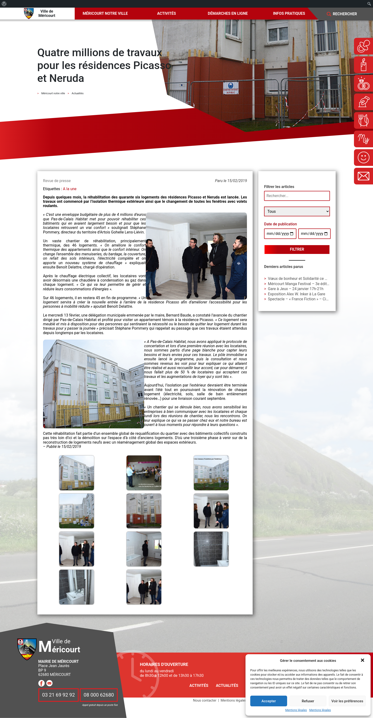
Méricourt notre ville (105, 13)
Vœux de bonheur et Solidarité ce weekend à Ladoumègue (317, 278)
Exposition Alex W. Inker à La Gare (296, 294)
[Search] (348, 14)
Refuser (308, 701)
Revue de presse (57, 180)
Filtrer (297, 249)
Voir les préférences (347, 701)
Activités (166, 13)
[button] (363, 661)
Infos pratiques (289, 13)
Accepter (268, 701)
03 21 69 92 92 (58, 695)
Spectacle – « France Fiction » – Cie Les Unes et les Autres (317, 299)
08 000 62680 (99, 695)
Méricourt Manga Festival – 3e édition (300, 284)
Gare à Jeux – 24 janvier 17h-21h (295, 289)
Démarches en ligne (228, 13)
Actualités (227, 685)
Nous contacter (204, 700)
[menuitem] (4, 4)
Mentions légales (296, 710)
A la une (69, 189)
